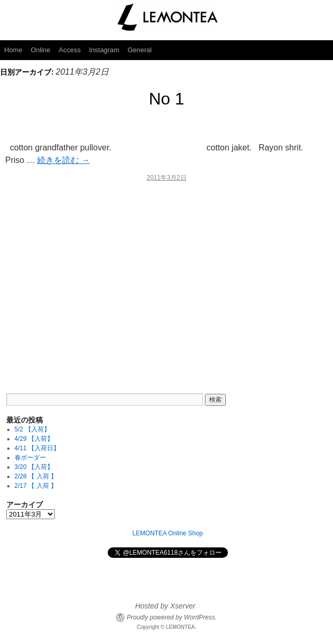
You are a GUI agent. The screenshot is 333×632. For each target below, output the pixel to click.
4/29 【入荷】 (34, 438)
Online (41, 50)
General (140, 50)
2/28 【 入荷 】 (36, 476)
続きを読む (63, 160)
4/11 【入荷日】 (37, 448)
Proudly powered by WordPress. (171, 617)
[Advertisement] (166, 280)
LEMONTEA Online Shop (167, 533)
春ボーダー (30, 457)
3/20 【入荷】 (34, 467)
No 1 (167, 98)
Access (70, 50)
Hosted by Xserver (165, 606)
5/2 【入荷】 (32, 429)
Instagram (104, 50)
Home (13, 50)
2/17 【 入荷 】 (36, 485)
